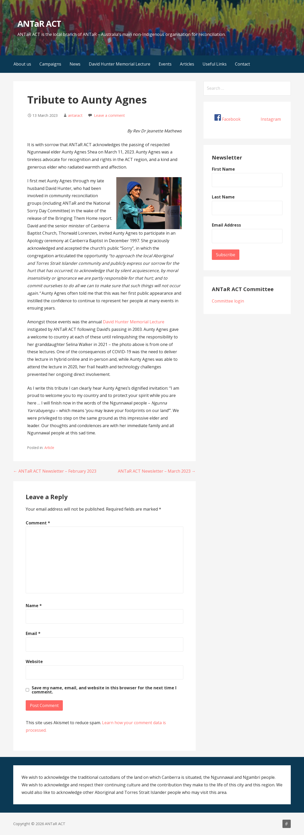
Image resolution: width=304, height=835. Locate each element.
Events (165, 64)
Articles (187, 64)
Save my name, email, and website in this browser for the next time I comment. (104, 690)
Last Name (223, 197)
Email (33, 633)
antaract (75, 115)
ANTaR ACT (39, 23)
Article (49, 447)
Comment (38, 523)
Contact (242, 64)
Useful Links (214, 64)
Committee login (228, 301)
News (75, 64)
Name (34, 605)
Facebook (231, 119)
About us (22, 64)
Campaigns (50, 64)
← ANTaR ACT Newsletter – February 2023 (54, 471)
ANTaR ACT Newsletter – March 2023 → (157, 471)
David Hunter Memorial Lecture (119, 64)
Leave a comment (109, 115)
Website (34, 661)
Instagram (271, 119)
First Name (223, 169)
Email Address (226, 225)
